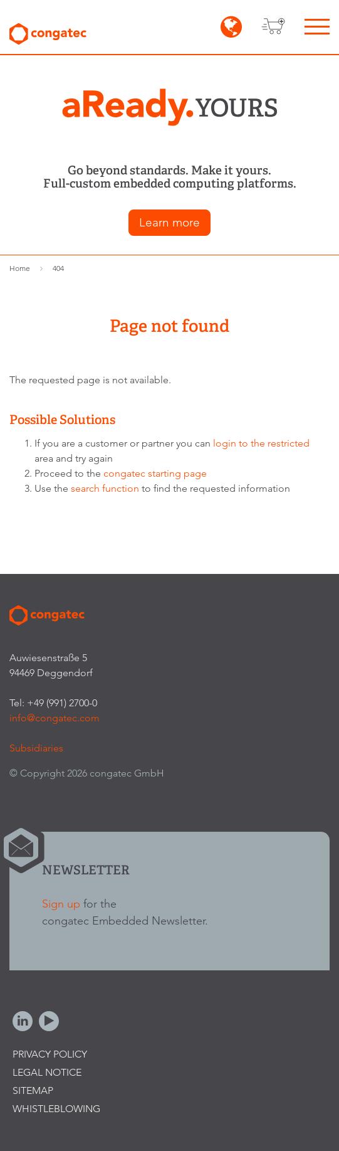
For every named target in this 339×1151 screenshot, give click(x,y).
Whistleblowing (56, 1109)
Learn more (169, 222)
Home (19, 268)
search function (105, 488)
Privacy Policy (50, 1054)
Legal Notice (47, 1072)
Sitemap (33, 1090)
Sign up (61, 903)
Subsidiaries (36, 748)
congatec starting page (155, 473)
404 (58, 268)
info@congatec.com (54, 718)
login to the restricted (261, 443)
